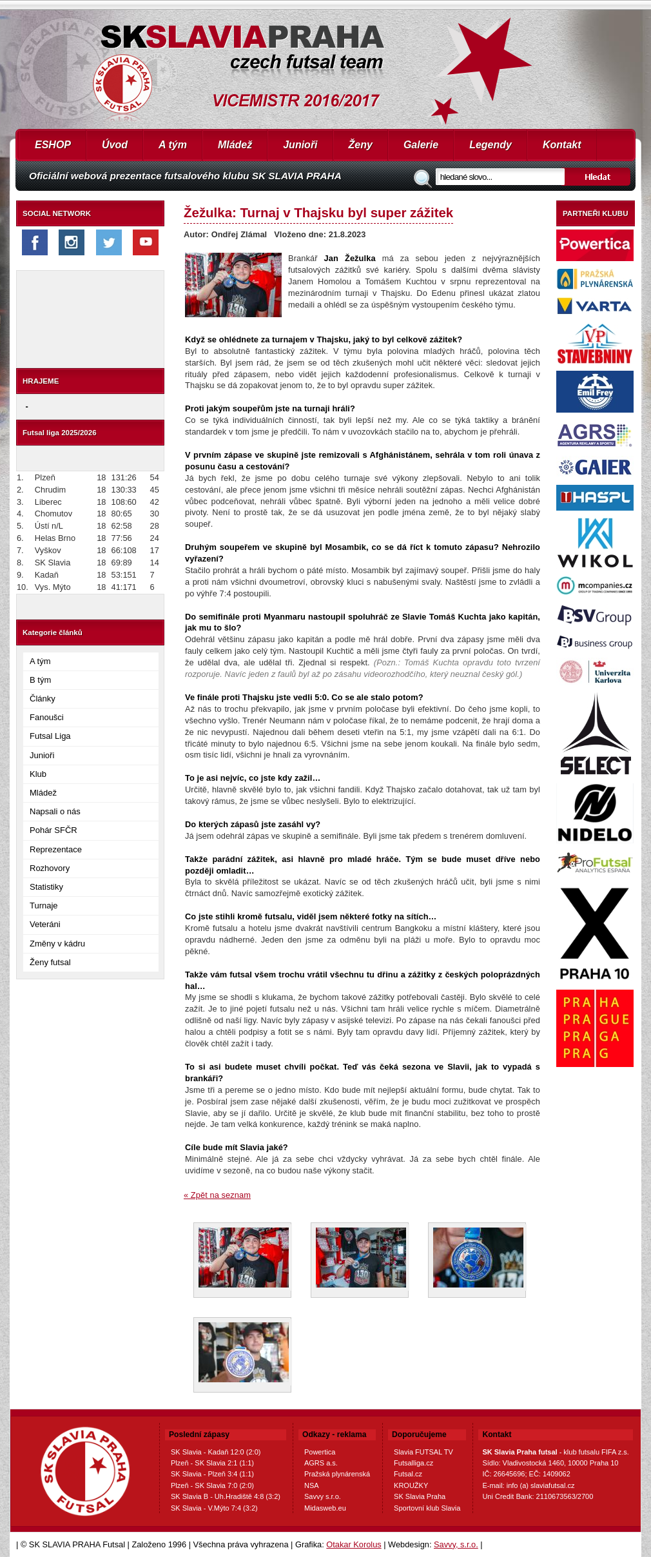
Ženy (361, 144)
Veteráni (45, 924)
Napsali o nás (55, 811)
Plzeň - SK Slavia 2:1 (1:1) (212, 1463)
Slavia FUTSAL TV (423, 1452)
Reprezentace (56, 849)
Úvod (115, 144)
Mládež (235, 144)
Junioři (300, 144)
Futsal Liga (50, 736)
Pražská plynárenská (337, 1474)
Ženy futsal (50, 962)
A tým (173, 144)
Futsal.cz (408, 1474)
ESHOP (53, 144)
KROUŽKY (411, 1485)
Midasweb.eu (325, 1508)
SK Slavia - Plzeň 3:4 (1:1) (212, 1474)
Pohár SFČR (53, 830)
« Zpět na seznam (217, 1195)
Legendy (490, 144)
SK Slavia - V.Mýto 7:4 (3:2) (214, 1508)
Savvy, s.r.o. (456, 1544)
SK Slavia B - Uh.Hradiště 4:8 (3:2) (225, 1496)
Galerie (420, 144)
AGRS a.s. (321, 1463)
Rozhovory (50, 868)
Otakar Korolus (353, 1544)
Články (42, 698)
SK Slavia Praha (419, 1496)
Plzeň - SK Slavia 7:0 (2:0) (212, 1485)
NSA (311, 1485)
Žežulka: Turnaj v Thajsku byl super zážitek (318, 212)
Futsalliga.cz (413, 1463)
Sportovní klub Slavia (427, 1508)
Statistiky (46, 887)
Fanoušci (47, 717)
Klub (38, 774)
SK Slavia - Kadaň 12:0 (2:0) (215, 1452)
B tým (40, 680)
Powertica (319, 1452)
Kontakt (562, 144)
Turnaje (44, 905)
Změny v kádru (57, 943)
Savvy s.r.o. (322, 1496)
